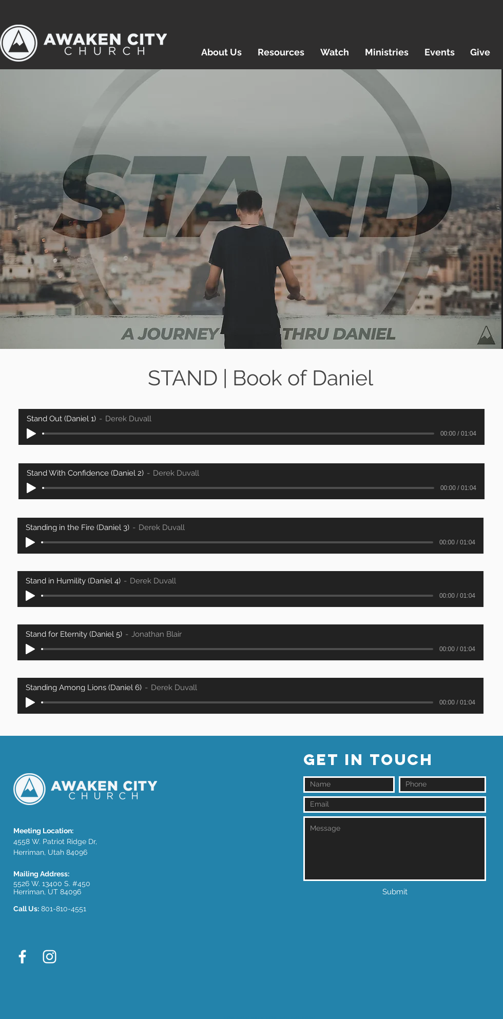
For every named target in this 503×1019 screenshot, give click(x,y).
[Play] (31, 433)
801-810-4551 (63, 909)
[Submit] (394, 891)
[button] (221, 52)
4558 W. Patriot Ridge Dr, (55, 841)
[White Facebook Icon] (22, 957)
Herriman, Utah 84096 (50, 852)
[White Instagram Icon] (50, 957)
